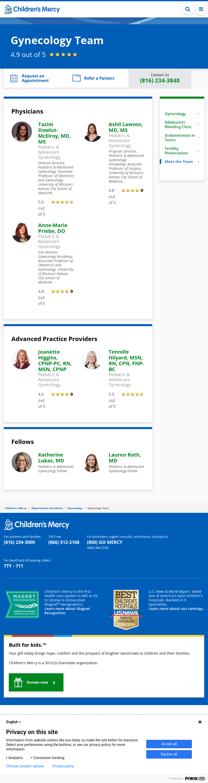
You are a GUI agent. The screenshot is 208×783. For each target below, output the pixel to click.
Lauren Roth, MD (125, 457)
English (14, 722)
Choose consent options (25, 766)
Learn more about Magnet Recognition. (67, 610)
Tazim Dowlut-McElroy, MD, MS (54, 133)
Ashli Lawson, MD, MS (126, 127)
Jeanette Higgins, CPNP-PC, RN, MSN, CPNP (55, 360)
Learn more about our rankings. (176, 608)
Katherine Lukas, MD (51, 457)
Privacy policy (63, 766)
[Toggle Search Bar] (188, 9)
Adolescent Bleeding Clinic (182, 124)
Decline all (169, 754)
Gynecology (182, 113)
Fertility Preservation (182, 150)
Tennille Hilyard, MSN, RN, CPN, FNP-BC (126, 360)
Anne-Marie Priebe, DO (52, 228)
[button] (35, 78)
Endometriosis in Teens (182, 137)
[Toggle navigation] (201, 9)
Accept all (169, 744)
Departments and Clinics (47, 508)
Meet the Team (182, 161)
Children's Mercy (16, 508)
